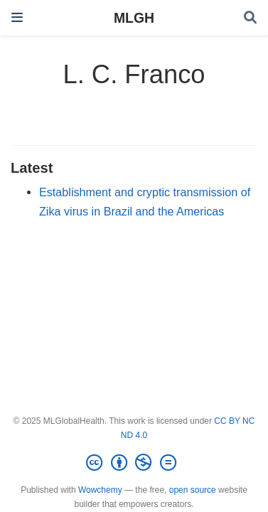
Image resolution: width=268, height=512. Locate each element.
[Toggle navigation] (17, 17)
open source (192, 490)
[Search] (250, 18)
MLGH (134, 18)
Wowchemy (100, 490)
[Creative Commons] (133, 463)
